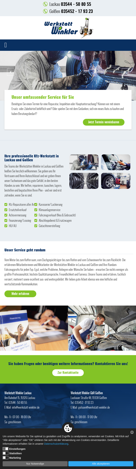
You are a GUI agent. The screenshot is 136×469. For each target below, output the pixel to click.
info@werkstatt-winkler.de (25, 407)
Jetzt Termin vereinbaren (103, 122)
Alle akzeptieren (101, 463)
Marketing (12, 457)
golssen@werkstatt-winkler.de (94, 407)
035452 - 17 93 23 (71, 11)
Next (125, 72)
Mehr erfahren (20, 294)
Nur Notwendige (35, 463)
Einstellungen (14, 448)
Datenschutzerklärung (56, 443)
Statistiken (12, 453)
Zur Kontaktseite (68, 372)
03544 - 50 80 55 (70, 4)
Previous (10, 72)
